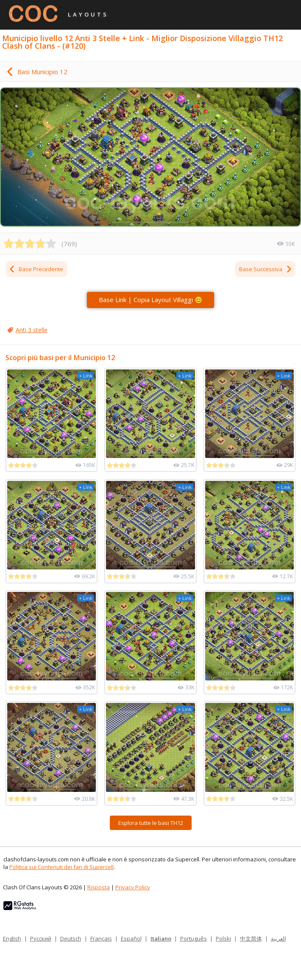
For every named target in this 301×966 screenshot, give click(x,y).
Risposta (98, 887)
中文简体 (251, 938)
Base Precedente (35, 269)
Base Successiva (266, 269)
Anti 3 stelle (31, 330)
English (12, 938)
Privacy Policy (132, 887)
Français (101, 938)
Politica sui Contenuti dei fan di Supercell (61, 867)
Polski (223, 938)
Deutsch (70, 938)
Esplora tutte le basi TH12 (150, 823)
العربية (278, 938)
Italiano (160, 938)
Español (131, 938)
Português (193, 938)
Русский (40, 938)
